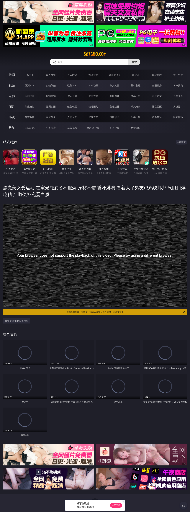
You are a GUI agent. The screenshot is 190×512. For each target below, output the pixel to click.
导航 (12, 128)
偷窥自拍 (29, 106)
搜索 (134, 61)
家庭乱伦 (51, 117)
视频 (12, 85)
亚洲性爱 (29, 96)
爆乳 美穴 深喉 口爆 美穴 (16, 320)
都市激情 (29, 117)
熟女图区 (157, 106)
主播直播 (157, 85)
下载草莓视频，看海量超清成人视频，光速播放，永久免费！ (126, 312)
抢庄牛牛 (178, 74)
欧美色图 (72, 106)
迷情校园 (114, 117)
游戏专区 (93, 74)
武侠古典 (93, 117)
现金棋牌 (157, 74)
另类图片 (178, 106)
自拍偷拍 (51, 85)
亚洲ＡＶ (29, 85)
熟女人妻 (114, 85)
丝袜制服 (136, 85)
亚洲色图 (51, 106)
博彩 (12, 75)
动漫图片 (93, 106)
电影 (12, 96)
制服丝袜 (114, 96)
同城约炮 (29, 127)
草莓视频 (72, 127)
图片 (12, 106)
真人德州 (51, 74)
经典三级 (136, 96)
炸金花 (135, 74)
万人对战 (72, 74)
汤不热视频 (93, 127)
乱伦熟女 (157, 96)
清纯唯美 (136, 106)
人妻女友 (72, 117)
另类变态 (178, 96)
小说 (12, 117)
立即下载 (116, 505)
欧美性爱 (93, 96)
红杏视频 (114, 127)
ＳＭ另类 (178, 85)
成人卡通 (72, 96)
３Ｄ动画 (93, 85)
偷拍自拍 (51, 96)
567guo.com (95, 54)
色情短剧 (136, 127)
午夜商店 (51, 127)
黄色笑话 (157, 117)
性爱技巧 (178, 117)
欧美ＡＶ (72, 85)
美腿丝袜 (114, 106)
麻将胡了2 (114, 74)
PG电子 (30, 74)
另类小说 (136, 117)
